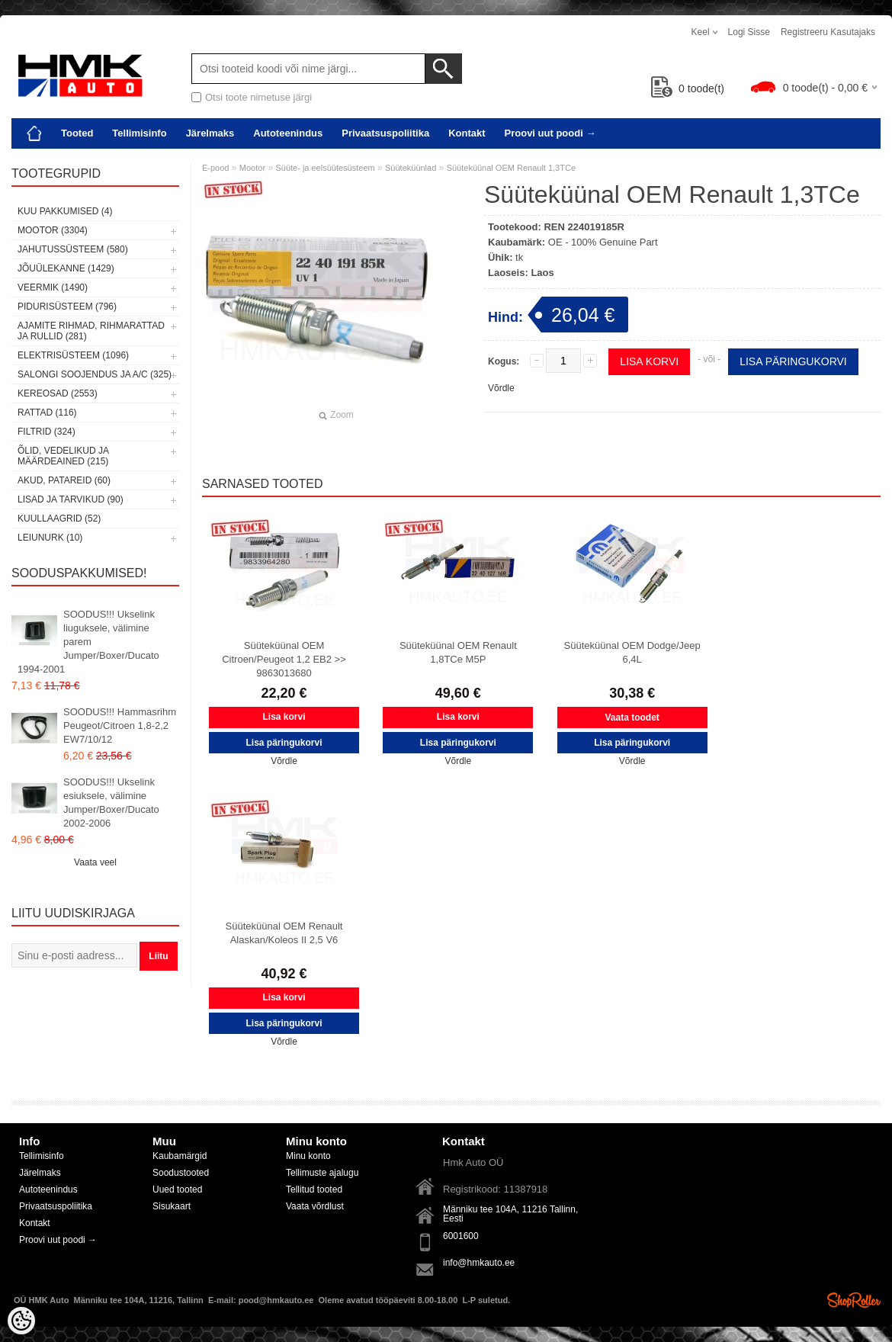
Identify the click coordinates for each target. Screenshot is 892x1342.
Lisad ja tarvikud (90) (71, 499)
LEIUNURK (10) (50, 537)
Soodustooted (180, 1172)
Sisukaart (171, 1206)
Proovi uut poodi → (550, 133)
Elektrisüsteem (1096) (73, 355)
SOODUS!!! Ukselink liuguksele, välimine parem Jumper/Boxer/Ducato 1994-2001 (88, 641)
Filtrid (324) (46, 431)
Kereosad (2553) (58, 393)
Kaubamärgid (179, 1156)
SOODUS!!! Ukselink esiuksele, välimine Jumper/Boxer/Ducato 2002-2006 (111, 802)
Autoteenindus (287, 133)
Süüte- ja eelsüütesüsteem (324, 167)
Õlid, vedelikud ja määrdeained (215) (63, 456)
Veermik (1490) (53, 287)
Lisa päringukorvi (793, 361)
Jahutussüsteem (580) (73, 249)
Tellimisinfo (139, 133)
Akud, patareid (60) (64, 480)
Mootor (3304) (53, 230)
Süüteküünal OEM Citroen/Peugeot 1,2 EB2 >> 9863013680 (284, 659)
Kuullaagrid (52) (59, 518)
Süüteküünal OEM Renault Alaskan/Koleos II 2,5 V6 (284, 933)
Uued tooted (177, 1189)
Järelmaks (210, 133)
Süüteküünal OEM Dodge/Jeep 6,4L (632, 652)
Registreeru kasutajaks (828, 32)
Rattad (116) (47, 412)
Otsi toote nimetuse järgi (258, 97)
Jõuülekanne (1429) (66, 268)
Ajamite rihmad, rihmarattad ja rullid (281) (91, 331)
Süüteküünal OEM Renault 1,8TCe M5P (458, 652)
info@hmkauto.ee (479, 1262)
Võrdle (501, 388)
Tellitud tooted (314, 1189)
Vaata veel (95, 862)
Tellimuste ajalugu (322, 1172)
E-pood (215, 167)
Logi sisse (749, 32)
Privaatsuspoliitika (385, 133)
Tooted (77, 133)
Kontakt (466, 133)
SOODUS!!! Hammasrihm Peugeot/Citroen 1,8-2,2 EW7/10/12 (119, 725)
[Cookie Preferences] (21, 1320)
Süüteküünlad (410, 167)
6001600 (461, 1236)
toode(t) (687, 88)
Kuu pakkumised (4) (65, 211)
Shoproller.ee (854, 1300)
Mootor (252, 167)
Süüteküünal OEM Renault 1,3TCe (511, 167)
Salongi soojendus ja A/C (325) (95, 374)
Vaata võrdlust (315, 1206)
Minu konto (308, 1156)
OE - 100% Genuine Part (603, 242)
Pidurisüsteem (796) (67, 306)
